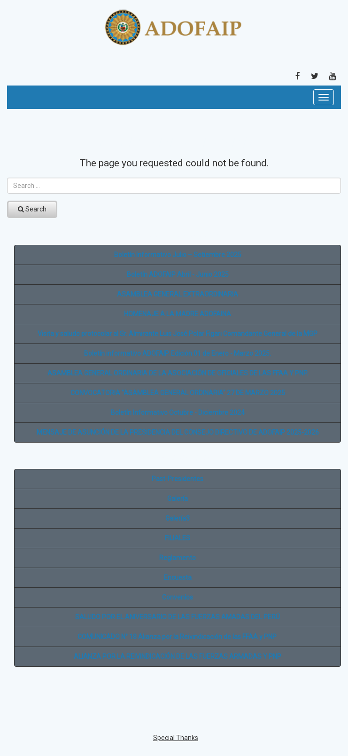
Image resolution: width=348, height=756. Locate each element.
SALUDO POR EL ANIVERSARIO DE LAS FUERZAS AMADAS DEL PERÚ (177, 617)
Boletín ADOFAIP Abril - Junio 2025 (178, 274)
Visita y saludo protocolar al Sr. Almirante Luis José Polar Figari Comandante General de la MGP (177, 333)
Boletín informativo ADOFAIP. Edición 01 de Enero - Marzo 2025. (177, 353)
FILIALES (177, 538)
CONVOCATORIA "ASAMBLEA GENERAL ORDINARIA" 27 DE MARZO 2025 (177, 393)
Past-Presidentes (177, 479)
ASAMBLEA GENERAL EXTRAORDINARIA (177, 294)
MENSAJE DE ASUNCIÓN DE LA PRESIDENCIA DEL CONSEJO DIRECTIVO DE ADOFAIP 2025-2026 (178, 432)
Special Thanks (175, 737)
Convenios (177, 597)
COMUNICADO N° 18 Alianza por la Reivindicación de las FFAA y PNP (177, 636)
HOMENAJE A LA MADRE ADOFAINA (177, 314)
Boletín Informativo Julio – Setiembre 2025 (177, 254)
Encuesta (178, 577)
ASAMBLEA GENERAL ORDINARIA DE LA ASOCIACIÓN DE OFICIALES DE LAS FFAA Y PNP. (177, 373)
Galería (177, 498)
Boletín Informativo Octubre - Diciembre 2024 (178, 412)
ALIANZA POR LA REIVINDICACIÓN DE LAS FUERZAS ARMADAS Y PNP (177, 656)
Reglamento (177, 557)
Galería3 (177, 518)
